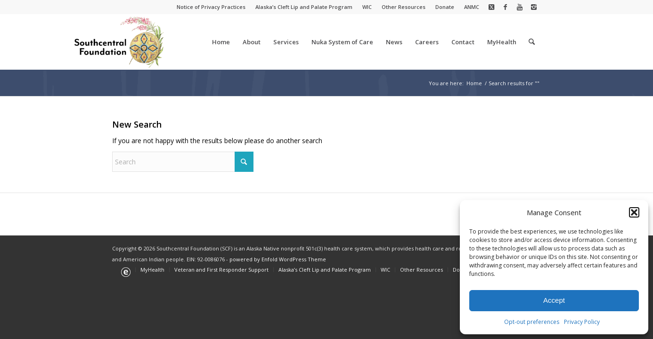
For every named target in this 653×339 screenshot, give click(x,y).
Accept (554, 300)
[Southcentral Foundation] (119, 42)
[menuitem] (211, 7)
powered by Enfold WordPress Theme (277, 259)
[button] (634, 212)
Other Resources (403, 6)
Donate (444, 6)
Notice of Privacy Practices (211, 6)
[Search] (531, 42)
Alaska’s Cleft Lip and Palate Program (303, 6)
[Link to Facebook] (505, 7)
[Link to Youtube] (519, 7)
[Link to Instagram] (534, 7)
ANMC (471, 6)
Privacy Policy (582, 322)
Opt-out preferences (531, 322)
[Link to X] (491, 7)
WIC (367, 6)
